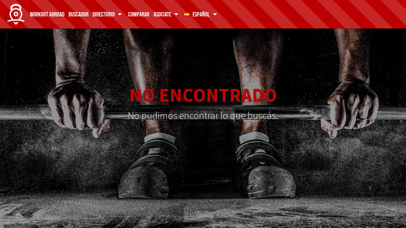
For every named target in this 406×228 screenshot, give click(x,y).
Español (201, 14)
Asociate (167, 14)
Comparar (138, 14)
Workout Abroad (47, 14)
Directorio (108, 14)
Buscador (78, 14)
